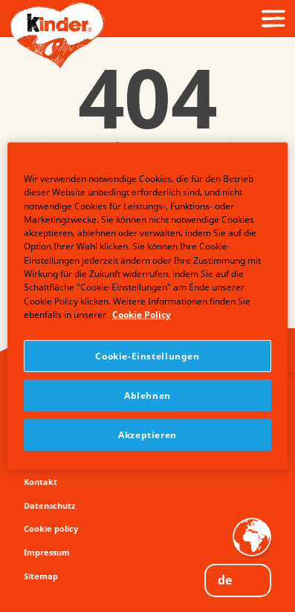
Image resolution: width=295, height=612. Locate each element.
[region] (147, 306)
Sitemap (41, 576)
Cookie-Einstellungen (147, 356)
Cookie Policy (141, 314)
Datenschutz (49, 505)
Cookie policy (51, 528)
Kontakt (40, 482)
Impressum (47, 552)
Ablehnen (147, 395)
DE (225, 580)
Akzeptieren (147, 435)
